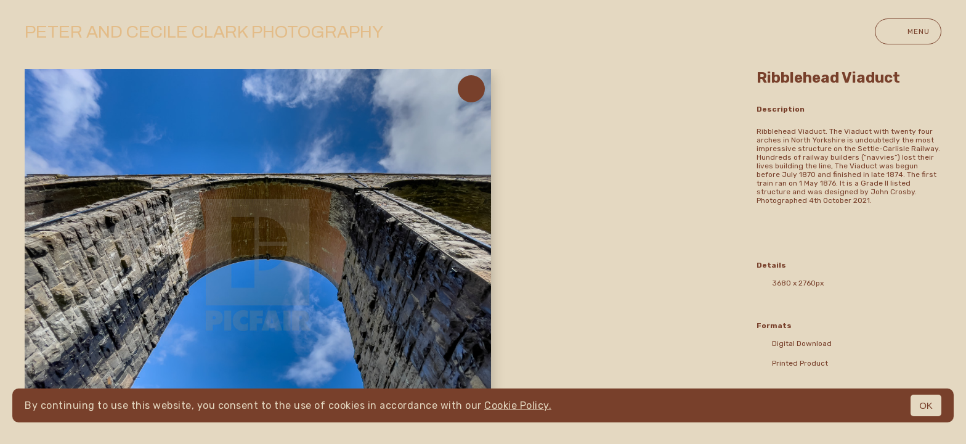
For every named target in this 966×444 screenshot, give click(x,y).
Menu (908, 31)
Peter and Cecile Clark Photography (204, 31)
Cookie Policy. (517, 405)
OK (926, 405)
